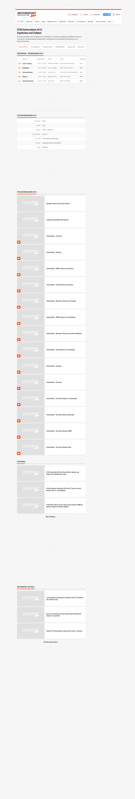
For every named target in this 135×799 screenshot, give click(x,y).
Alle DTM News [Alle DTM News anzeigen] (50, 518)
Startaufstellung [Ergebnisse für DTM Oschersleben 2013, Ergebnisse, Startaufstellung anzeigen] (27, 73)
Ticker (86, 15)
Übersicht (29, 22)
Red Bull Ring (60, 48)
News (43, 22)
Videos (37, 22)
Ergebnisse (62, 22)
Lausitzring (71, 48)
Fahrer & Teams (101, 22)
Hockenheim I (35, 48)
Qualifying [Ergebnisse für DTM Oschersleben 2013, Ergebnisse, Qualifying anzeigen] (25, 69)
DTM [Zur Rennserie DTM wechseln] (43, 122)
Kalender (91, 22)
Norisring (81, 48)
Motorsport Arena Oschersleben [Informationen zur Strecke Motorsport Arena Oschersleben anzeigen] (51, 144)
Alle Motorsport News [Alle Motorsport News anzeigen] (50, 643)
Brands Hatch (47, 48)
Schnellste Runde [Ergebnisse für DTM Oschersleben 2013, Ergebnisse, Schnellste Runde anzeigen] (27, 82)
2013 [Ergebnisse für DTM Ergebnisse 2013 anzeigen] (43, 126)
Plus (106, 15)
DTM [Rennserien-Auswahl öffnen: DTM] (21, 22)
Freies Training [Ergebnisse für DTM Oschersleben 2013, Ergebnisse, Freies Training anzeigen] (27, 64)
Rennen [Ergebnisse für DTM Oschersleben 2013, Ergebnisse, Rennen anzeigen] (24, 78)
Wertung (71, 22)
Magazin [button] (75, 15)
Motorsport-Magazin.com (27, 15)
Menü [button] (118, 15)
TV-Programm (80, 22)
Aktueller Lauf (52, 22)
